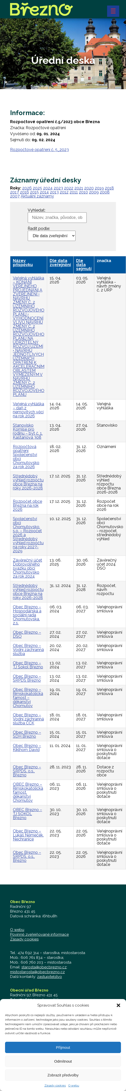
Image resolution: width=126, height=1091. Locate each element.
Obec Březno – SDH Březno (27, 734)
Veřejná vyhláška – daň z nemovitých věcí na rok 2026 (28, 410)
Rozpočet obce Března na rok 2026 (27, 505)
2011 (74, 192)
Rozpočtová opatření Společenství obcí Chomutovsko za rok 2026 (26, 456)
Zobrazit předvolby (62, 1080)
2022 (68, 188)
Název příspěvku (23, 262)
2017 (14, 192)
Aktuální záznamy (37, 196)
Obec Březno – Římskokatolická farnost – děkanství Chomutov (28, 697)
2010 (83, 192)
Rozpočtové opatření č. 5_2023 (39, 149)
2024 (48, 188)
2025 (37, 188)
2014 (44, 192)
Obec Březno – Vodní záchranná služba (28, 649)
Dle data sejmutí (83, 264)
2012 (64, 192)
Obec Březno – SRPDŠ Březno (27, 678)
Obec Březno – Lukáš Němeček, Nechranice (28, 835)
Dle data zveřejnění (60, 262)
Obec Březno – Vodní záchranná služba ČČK (28, 719)
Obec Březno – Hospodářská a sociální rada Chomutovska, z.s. (27, 615)
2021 (78, 188)
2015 (34, 192)
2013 (54, 192)
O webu (17, 929)
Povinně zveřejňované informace (39, 934)
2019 (99, 188)
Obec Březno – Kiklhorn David (27, 747)
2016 (24, 192)
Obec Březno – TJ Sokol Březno (28, 665)
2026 (27, 188)
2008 (105, 192)
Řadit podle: (39, 229)
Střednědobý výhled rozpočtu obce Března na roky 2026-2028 (28, 482)
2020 (89, 188)
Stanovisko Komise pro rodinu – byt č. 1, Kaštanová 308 (28, 431)
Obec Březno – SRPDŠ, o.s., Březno (27, 771)
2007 (15, 196)
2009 (94, 192)
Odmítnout (63, 1067)
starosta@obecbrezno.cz (44, 967)
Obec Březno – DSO (27, 634)
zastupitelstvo (49, 976)
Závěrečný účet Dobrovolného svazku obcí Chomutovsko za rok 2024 (27, 568)
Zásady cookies (24, 939)
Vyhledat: (36, 210)
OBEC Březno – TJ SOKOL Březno (27, 813)
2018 (109, 188)
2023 (58, 188)
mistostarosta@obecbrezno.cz (37, 972)
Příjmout (63, 1053)
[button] (118, 1010)
